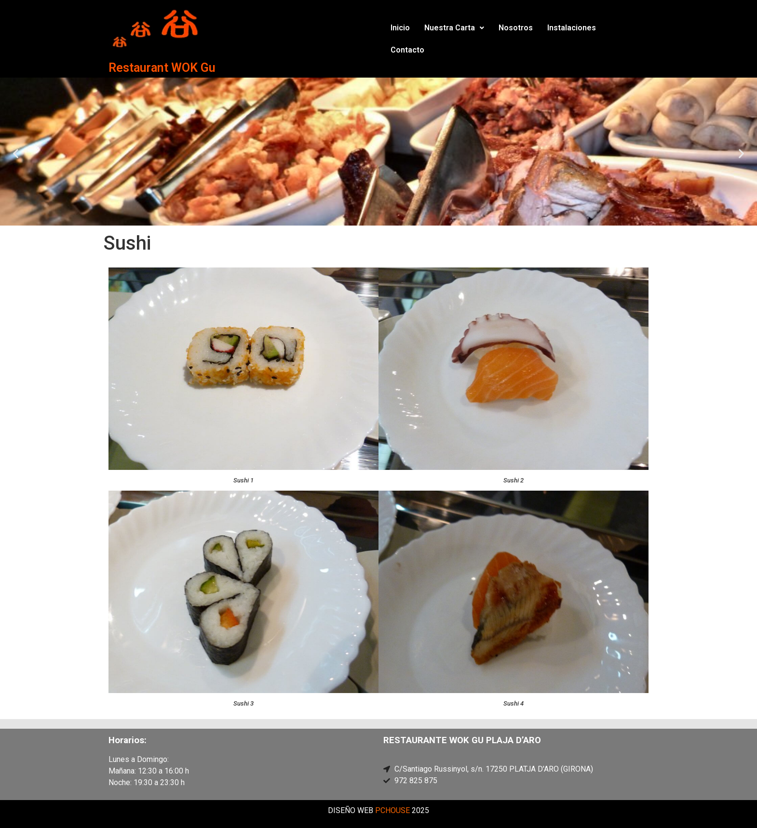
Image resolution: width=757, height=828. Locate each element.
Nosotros (516, 27)
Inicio (400, 27)
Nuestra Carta (454, 27)
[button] (454, 28)
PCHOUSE (392, 810)
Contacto (407, 49)
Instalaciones (571, 27)
